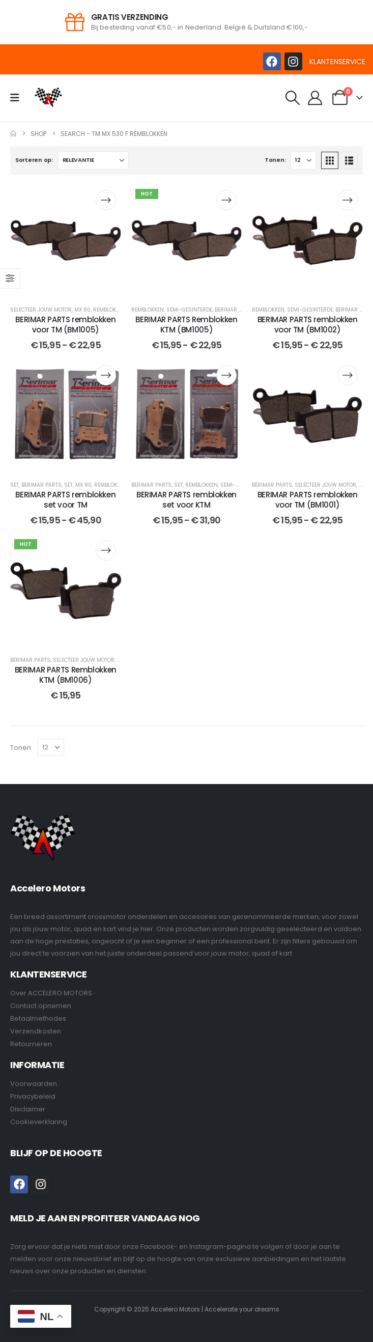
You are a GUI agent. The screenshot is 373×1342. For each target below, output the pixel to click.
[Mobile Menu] (18, 97)
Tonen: (275, 160)
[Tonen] (303, 160)
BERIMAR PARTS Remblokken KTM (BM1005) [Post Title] (186, 324)
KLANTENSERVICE (337, 62)
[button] (292, 98)
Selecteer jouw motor (41, 310)
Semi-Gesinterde (189, 310)
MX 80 (82, 310)
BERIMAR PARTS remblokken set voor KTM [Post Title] (186, 499)
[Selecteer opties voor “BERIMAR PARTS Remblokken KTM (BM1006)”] (106, 550)
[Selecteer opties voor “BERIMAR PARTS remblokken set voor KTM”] (226, 375)
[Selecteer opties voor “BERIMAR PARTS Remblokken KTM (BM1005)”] (226, 200)
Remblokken (109, 310)
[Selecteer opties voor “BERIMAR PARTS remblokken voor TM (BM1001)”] (347, 375)
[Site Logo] (48, 97)
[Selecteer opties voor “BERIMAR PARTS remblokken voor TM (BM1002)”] (347, 200)
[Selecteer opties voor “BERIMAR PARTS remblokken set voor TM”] (106, 375)
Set (14, 485)
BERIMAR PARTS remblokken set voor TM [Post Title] (65, 499)
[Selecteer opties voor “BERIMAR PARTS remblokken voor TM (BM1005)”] (106, 200)
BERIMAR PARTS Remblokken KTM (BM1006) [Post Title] (66, 674)
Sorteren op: (34, 160)
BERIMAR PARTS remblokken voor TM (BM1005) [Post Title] (65, 324)
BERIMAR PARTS (235, 310)
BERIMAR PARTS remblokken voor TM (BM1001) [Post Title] (307, 499)
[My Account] (315, 98)
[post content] (65, 240)
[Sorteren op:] (93, 160)
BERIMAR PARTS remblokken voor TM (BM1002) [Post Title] (307, 324)
